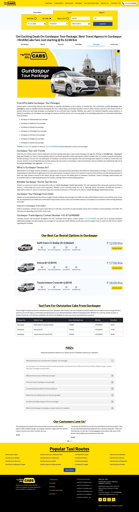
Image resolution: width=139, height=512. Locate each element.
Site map (52, 494)
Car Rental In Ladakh (81, 464)
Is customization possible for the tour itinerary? (41, 388)
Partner (48, 3)
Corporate (58, 3)
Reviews (52, 487)
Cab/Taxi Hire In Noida (117, 458)
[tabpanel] (42, 431)
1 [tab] (68, 441)
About (42, 44)
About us (104, 3)
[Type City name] (102, 18)
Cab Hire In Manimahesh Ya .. (85, 491)
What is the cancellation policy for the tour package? (43, 395)
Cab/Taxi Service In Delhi (48, 461)
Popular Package (83, 479)
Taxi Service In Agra (11, 454)
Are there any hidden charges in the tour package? (42, 401)
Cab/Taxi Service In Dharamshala (50, 464)
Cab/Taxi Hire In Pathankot (118, 461)
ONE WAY (30, 18)
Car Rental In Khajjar (81, 461)
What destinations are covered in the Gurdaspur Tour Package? (47, 361)
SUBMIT (103, 24)
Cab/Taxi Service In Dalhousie (49, 458)
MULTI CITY (61, 18)
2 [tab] (70, 441)
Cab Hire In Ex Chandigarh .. (84, 494)
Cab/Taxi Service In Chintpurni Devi (51, 454)
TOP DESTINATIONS (91, 3)
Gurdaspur (25, 44)
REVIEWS (78, 3)
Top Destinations (56, 490)
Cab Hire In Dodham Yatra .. (84, 482)
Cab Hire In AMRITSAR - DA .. (84, 497)
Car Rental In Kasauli (81, 454)
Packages (69, 3)
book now (117, 249)
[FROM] (80, 18)
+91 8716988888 (129, 3)
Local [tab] (69, 12)
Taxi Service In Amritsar (12, 461)
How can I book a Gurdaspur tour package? (40, 382)
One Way (78, 44)
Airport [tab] (101, 12)
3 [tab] (72, 441)
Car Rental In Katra (81, 458)
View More (69, 470)
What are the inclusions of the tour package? (40, 376)
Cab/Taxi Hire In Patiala (117, 464)
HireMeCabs (27, 146)
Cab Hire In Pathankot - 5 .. (84, 485)
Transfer (60, 44)
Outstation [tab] (37, 12)
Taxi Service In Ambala (12, 458)
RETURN (45, 18)
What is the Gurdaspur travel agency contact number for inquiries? (48, 408)
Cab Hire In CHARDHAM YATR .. (85, 488)
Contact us (115, 3)
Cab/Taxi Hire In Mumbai (117, 454)
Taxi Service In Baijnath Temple (15, 464)
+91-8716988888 (51, 146)
